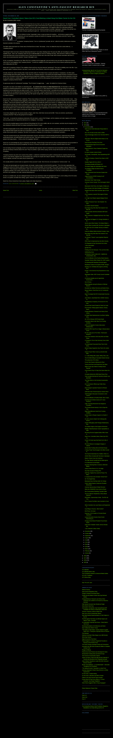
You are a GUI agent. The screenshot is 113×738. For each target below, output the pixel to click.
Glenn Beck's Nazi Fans (88, 606)
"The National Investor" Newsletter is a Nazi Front (94, 668)
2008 (85, 555)
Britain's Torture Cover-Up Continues (93, 458)
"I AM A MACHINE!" (89, 245)
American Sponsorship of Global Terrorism (95, 487)
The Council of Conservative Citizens (91, 655)
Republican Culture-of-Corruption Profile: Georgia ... (97, 264)
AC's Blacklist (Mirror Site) (88, 571)
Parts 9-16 (84, 697)
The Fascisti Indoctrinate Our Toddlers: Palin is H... (97, 453)
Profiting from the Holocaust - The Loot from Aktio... (97, 250)
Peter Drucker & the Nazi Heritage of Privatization (97, 188)
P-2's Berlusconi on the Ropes (92, 462)
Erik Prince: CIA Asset (90, 511)
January (87, 553)
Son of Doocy (88, 282)
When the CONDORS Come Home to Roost (95, 489)
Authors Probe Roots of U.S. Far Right (94, 468)
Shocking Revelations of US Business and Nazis (93, 626)
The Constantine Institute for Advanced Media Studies (95, 573)
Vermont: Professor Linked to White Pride (92, 611)
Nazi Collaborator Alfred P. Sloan (90, 627)
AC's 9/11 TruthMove (87, 575)
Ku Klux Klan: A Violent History (89, 673)
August (87, 537)
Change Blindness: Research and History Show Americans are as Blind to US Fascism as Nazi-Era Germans (95, 600)
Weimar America (86, 589)
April (86, 546)
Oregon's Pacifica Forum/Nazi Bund (90, 593)
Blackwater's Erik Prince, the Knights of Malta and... (97, 186)
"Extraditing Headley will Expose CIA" (94, 164)
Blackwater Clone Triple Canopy (92, 180)
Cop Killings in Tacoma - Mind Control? (94, 509)
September (88, 535)
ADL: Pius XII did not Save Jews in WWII (95, 132)
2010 (85, 122)
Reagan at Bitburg (86, 650)
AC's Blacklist (85, 569)
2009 (85, 125)
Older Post (75, 190)
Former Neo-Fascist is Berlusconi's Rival (94, 362)
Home (40, 190)
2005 (85, 562)
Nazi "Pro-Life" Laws (87, 582)
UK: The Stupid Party (90, 479)
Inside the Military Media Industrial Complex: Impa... (97, 231)
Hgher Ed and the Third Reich (89, 639)
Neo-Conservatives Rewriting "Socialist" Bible (96, 491)
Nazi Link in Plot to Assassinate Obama (91, 613)
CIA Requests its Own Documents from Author (96, 243)
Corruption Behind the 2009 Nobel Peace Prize (96, 374)
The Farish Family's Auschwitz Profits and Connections (95, 644)
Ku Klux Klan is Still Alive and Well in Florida (92, 675)
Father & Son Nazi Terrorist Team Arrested (92, 677)
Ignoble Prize (88, 247)
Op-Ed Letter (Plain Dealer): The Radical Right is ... (97, 223)
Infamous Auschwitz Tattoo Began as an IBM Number (95, 635)
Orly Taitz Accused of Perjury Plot (93, 470)
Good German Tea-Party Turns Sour (93, 142)
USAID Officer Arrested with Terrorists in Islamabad (97, 225)
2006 (85, 560)
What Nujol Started (86, 637)
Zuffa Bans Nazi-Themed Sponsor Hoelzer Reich (96, 391)
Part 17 (84, 699)
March (86, 548)
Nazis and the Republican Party (89, 591)
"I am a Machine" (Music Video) (92, 528)
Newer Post (6, 190)
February (87, 550)
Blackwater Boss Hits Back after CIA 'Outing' (95, 481)
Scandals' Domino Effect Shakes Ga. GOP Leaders (97, 260)
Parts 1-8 (84, 695)
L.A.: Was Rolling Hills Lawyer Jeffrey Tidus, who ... (97, 355)
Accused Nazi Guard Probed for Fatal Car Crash (96, 305)
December (87, 127)
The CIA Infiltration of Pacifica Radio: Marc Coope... (97, 397)
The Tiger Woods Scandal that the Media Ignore (96, 460)
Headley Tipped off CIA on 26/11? (93, 162)
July (86, 540)
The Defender (85, 633)
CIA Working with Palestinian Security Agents (96, 262)
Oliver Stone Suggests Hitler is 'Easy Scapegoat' (93, 683)
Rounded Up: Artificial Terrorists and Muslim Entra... (97, 288)
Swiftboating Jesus (89, 252)
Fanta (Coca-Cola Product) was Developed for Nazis (94, 652)
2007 (85, 558)
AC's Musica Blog (86, 577)
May (86, 544)
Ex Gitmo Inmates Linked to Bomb (93, 152)
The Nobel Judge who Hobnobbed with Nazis (96, 166)
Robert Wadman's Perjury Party (89, 688)
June (86, 542)
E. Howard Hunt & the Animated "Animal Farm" (96, 476)
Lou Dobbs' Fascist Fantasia (92, 205)
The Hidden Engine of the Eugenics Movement (96, 426)
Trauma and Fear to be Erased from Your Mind (96, 364)
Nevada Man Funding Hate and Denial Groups (96, 448)
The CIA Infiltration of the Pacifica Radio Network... (97, 258)
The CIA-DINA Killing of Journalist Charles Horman (97, 358)
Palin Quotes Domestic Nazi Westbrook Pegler (93, 604)
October (87, 533)
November (87, 531)
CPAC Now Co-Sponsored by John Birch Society (96, 241)
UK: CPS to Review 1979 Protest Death (94, 319)
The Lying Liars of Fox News (92, 360)
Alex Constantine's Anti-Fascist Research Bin (56, 7)
